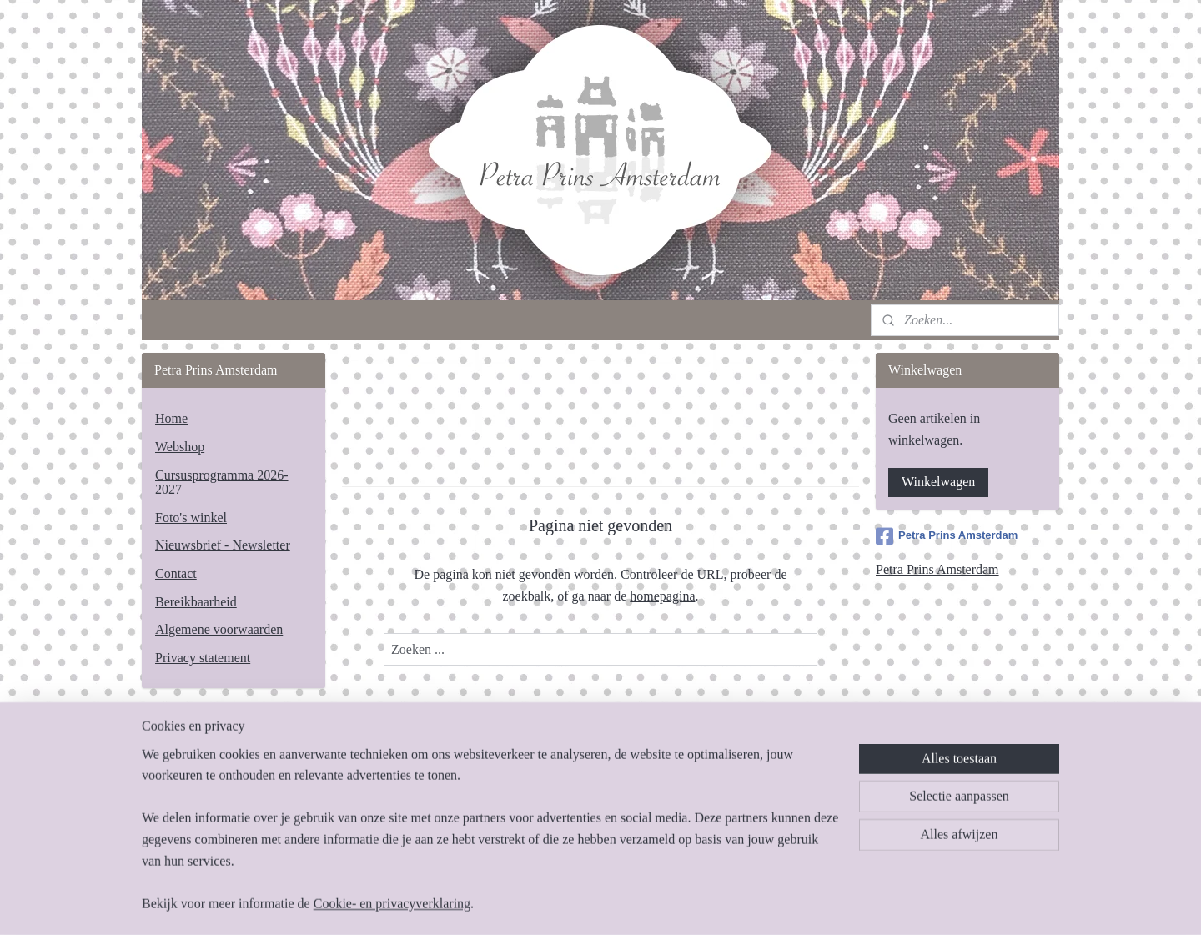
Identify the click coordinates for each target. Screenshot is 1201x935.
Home (171, 418)
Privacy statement (202, 658)
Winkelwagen (938, 482)
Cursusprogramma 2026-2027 (222, 482)
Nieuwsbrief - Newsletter (222, 545)
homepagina (662, 596)
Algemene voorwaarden (219, 629)
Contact (176, 573)
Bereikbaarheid (196, 602)
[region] (490, 839)
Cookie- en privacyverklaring (392, 904)
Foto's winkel (191, 517)
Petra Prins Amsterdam (947, 536)
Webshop (179, 447)
